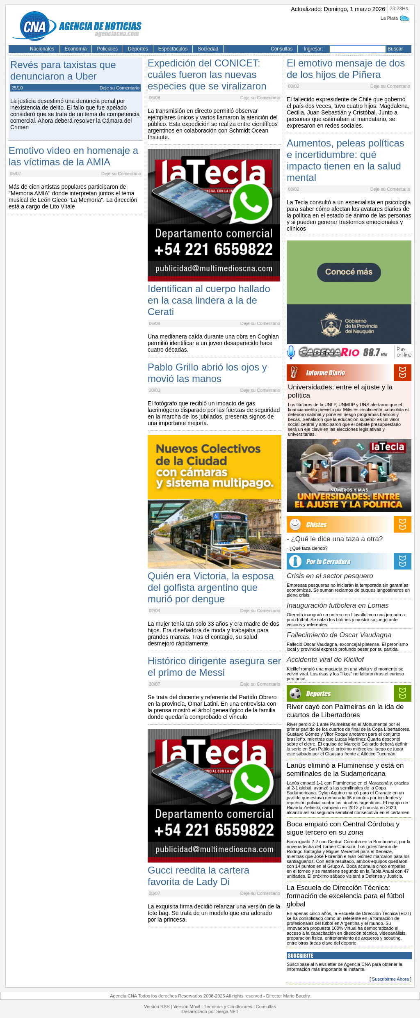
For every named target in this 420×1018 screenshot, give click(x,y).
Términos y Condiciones (228, 1006)
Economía (75, 49)
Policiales (107, 49)
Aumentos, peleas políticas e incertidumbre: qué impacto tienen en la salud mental (345, 160)
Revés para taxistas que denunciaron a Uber (63, 70)
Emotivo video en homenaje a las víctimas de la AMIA (73, 156)
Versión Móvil (186, 1006)
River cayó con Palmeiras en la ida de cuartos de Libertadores (345, 711)
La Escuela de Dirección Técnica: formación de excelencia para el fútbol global (345, 896)
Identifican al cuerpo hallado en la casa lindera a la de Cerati (209, 300)
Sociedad (208, 49)
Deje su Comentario (119, 87)
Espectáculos (172, 49)
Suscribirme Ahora (390, 979)
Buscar (395, 49)
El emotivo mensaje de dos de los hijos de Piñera (346, 68)
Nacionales (42, 49)
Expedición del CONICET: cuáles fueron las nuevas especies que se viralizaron (207, 74)
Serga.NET (227, 1011)
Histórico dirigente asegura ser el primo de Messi (214, 666)
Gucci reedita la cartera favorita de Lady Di (198, 876)
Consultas (281, 49)
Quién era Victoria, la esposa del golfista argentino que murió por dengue (211, 587)
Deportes (138, 49)
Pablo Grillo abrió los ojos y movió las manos (207, 372)
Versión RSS (156, 1006)
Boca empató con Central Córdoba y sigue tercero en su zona (343, 828)
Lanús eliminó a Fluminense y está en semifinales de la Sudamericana (345, 770)
